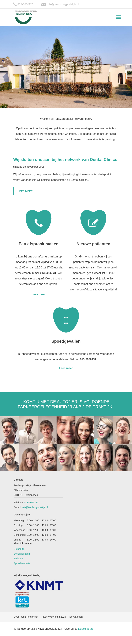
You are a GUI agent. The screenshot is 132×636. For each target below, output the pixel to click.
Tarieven (18, 558)
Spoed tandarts (22, 563)
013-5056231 (26, 4)
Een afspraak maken (38, 243)
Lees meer (25, 191)
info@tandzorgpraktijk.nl (63, 4)
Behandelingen (22, 553)
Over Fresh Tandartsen (26, 616)
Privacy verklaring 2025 (53, 616)
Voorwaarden (75, 616)
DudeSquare (86, 628)
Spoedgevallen (65, 341)
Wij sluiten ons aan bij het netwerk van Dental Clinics (65, 159)
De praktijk (19, 549)
